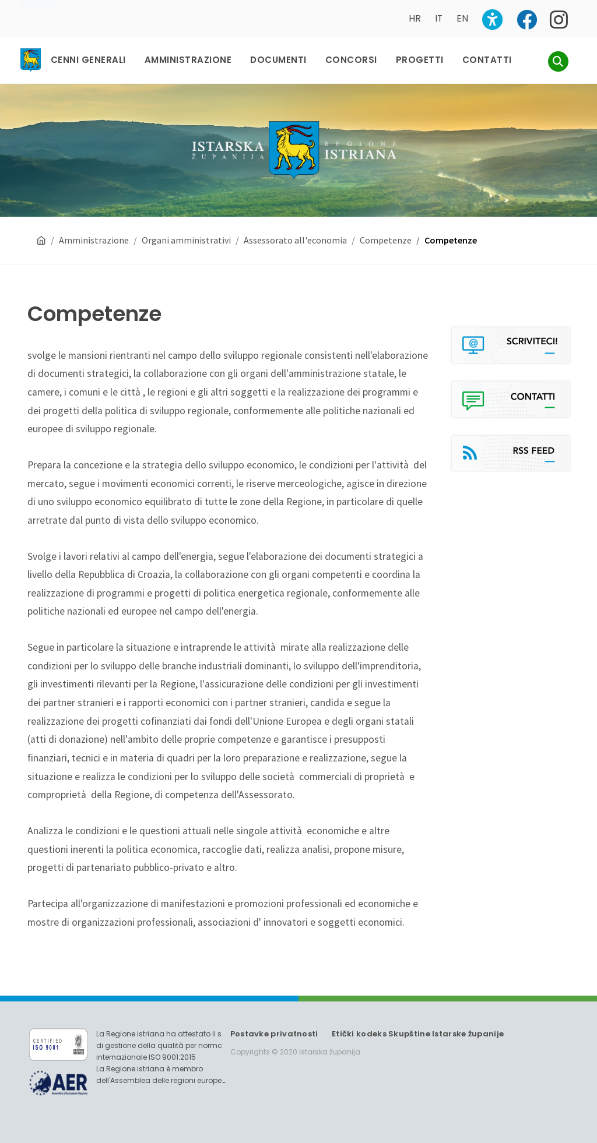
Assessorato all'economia (295, 240)
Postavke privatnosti (274, 1033)
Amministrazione (94, 240)
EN (462, 18)
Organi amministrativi (186, 240)
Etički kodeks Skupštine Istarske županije (418, 1033)
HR (415, 18)
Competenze (386, 240)
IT (439, 18)
